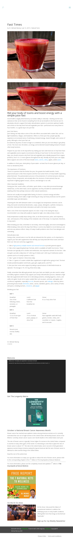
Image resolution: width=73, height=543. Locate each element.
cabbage (50, 287)
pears (59, 165)
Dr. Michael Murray (15, 34)
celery (46, 165)
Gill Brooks (25, 534)
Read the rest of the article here (17, 460)
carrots (41, 165)
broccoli (30, 287)
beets (36, 165)
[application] (36, 382)
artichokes (26, 289)
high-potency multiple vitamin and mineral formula (28, 251)
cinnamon (29, 292)
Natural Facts (35, 34)
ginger (37, 292)
